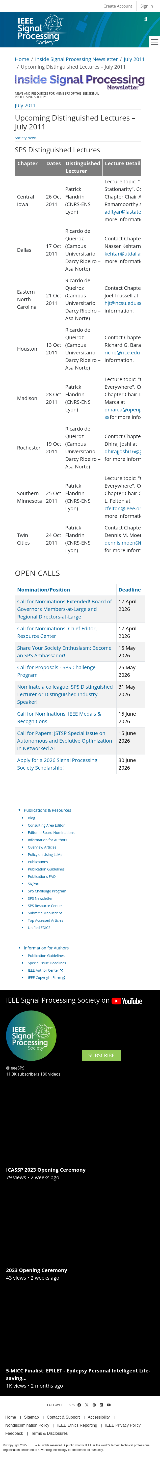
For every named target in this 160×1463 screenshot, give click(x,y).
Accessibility (99, 1417)
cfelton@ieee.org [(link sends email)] (126, 508)
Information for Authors (47, 839)
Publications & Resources (47, 810)
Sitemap (31, 1417)
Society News (26, 137)
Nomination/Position (43, 589)
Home (22, 59)
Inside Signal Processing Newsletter (76, 59)
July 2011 (134, 59)
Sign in (147, 6)
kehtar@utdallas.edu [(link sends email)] (130, 253)
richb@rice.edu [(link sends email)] (124, 352)
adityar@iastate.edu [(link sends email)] (129, 211)
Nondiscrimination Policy (27, 1425)
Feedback (14, 1433)
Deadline (130, 589)
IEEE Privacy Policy (123, 1425)
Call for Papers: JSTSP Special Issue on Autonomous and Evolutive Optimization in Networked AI (64, 741)
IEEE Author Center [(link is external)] (45, 970)
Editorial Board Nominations (51, 832)
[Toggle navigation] (154, 42)
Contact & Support (63, 1417)
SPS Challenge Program (47, 891)
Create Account (117, 6)
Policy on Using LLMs (45, 854)
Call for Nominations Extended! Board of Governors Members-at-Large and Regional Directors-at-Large (64, 609)
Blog (31, 817)
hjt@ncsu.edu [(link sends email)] (122, 303)
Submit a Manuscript (45, 913)
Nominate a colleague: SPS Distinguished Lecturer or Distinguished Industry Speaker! (65, 694)
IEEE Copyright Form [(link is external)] (46, 977)
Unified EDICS (39, 927)
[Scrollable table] (78, 357)
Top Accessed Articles (45, 920)
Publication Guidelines (46, 869)
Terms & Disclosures (49, 1433)
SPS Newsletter (40, 898)
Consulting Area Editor (46, 825)
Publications (38, 861)
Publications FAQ (42, 876)
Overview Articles (42, 847)
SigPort (34, 883)
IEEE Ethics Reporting (77, 1425)
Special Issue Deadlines (47, 963)
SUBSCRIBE (101, 1055)
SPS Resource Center (45, 905)
